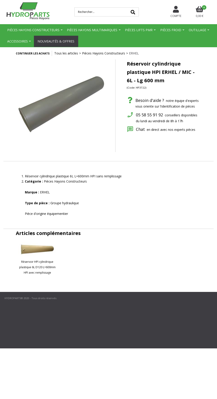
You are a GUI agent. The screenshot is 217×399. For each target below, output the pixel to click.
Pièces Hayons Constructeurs (33, 30)
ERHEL (134, 53)
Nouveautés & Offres (56, 41)
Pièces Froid (170, 30)
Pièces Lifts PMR (139, 30)
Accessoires (17, 41)
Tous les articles (66, 53)
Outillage (197, 30)
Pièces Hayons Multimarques (92, 30)
